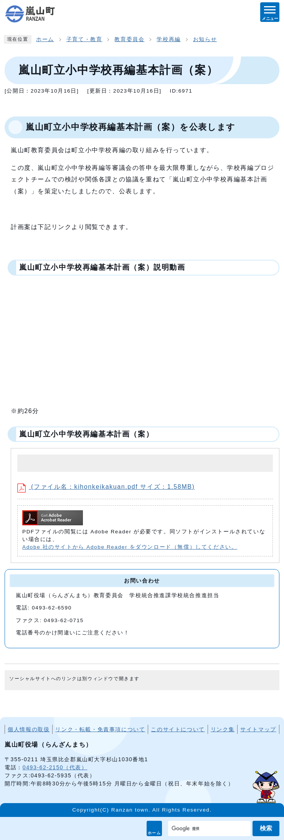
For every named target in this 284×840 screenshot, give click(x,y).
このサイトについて (178, 729)
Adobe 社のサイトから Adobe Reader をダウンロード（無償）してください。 (129, 547)
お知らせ (205, 39)
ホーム (154, 833)
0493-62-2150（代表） (55, 767)
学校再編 (168, 39)
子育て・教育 (84, 39)
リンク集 (222, 729)
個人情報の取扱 (29, 729)
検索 (266, 828)
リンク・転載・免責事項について (100, 729)
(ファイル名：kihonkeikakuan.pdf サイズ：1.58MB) (106, 486)
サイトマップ (258, 729)
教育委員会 (129, 39)
